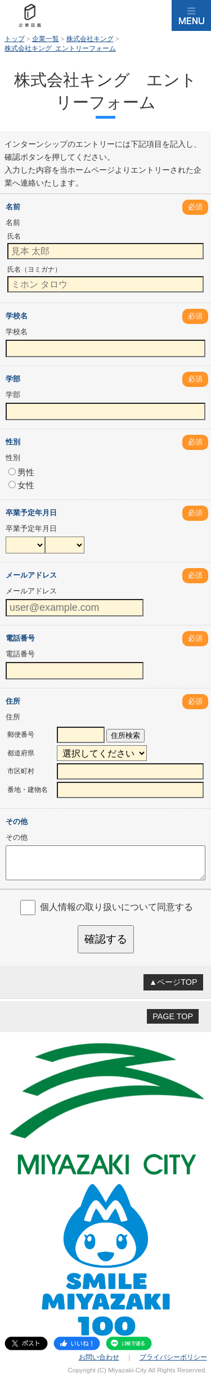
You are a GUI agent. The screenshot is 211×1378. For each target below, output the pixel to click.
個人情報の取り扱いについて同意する (116, 907)
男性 (21, 472)
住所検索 (125, 735)
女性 (21, 485)
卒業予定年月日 (31, 512)
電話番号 (20, 638)
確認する (105, 939)
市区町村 (20, 771)
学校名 (17, 316)
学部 (13, 379)
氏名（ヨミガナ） (34, 269)
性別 (13, 442)
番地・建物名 (27, 789)
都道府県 (20, 753)
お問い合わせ (99, 1357)
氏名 (14, 236)
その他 (17, 821)
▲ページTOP (173, 982)
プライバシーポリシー (173, 1357)
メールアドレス (31, 575)
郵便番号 (20, 734)
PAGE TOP (172, 1016)
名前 (13, 206)
